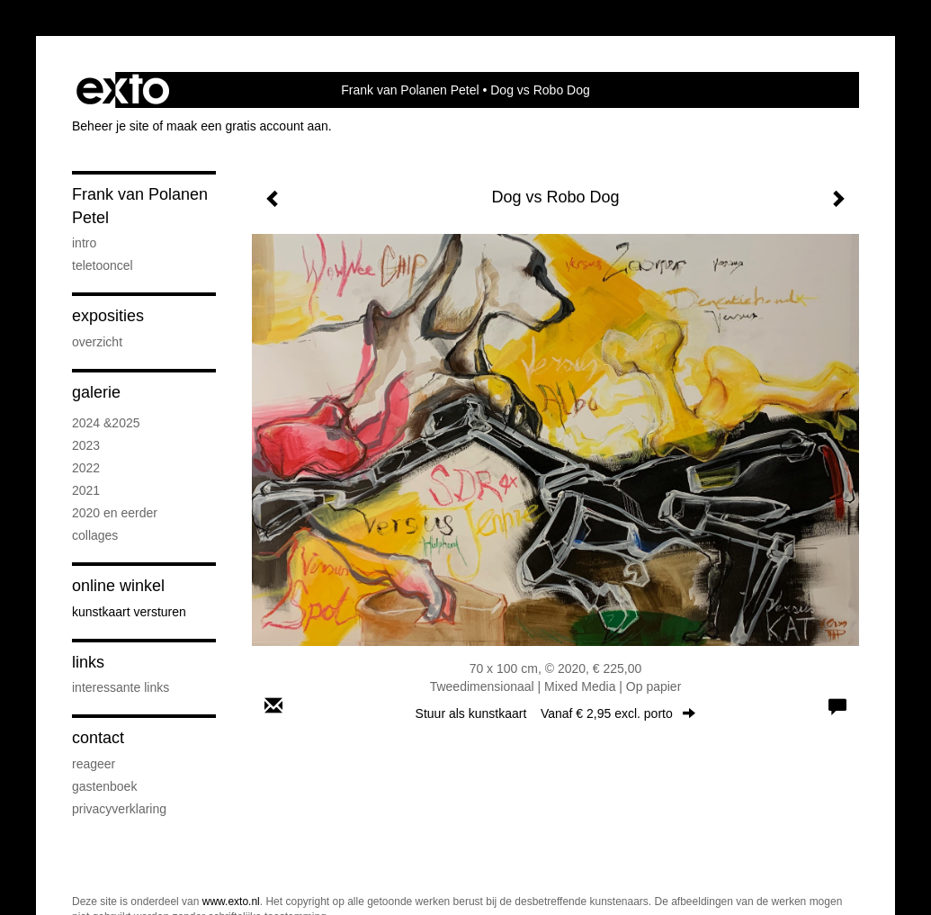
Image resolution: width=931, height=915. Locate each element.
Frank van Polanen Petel (410, 90)
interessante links (120, 687)
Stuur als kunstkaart (556, 713)
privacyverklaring (119, 809)
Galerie (96, 392)
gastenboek (104, 786)
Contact (98, 738)
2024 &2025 (106, 423)
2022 (86, 468)
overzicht (97, 342)
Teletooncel (102, 265)
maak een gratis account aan (247, 126)
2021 (86, 490)
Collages (95, 535)
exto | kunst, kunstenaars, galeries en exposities (123, 90)
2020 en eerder (114, 513)
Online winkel (118, 586)
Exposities (108, 316)
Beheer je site (110, 126)
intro (84, 243)
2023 (86, 445)
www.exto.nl (231, 901)
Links (88, 662)
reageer (93, 764)
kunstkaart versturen (129, 612)
